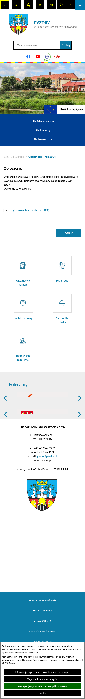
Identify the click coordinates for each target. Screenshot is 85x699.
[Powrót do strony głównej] (6, 157)
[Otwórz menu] (80, 5)
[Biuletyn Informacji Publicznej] (56, 56)
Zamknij (42, 693)
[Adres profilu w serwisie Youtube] (37, 56)
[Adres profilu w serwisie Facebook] (28, 56)
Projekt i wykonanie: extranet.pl (42, 627)
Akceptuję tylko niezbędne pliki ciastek (42, 686)
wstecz (69, 232)
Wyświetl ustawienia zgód (42, 679)
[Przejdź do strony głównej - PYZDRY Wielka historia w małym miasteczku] (43, 24)
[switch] (40, 4)
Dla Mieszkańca (42, 121)
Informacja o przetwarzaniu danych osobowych (42, 672)
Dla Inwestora (42, 139)
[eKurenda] (47, 56)
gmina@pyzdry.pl (47, 483)
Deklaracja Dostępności (43, 637)
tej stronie (36, 649)
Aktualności (18, 156)
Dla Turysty (42, 130)
